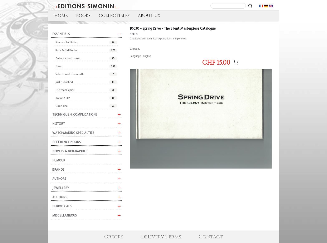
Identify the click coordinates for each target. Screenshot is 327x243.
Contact (211, 237)
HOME (61, 15)
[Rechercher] (250, 6)
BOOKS (83, 15)
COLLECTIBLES (114, 15)
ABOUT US (149, 15)
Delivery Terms (161, 237)
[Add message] (235, 62)
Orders (113, 237)
